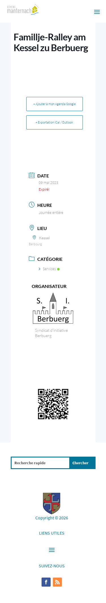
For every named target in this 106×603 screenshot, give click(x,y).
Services (49, 268)
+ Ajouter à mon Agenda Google (54, 104)
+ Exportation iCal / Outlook (54, 122)
